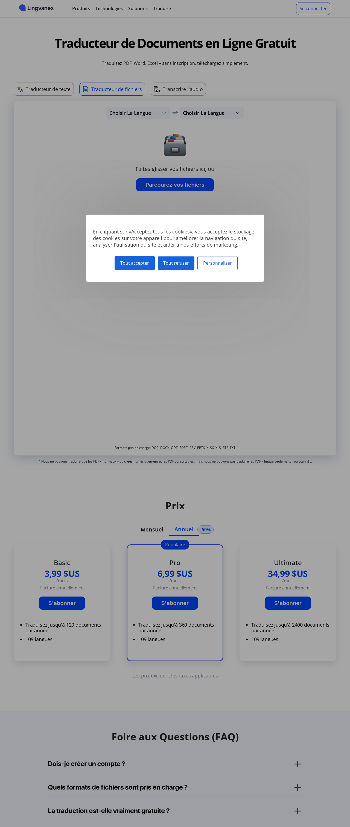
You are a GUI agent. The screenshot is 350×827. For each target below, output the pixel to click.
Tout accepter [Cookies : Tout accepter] (134, 263)
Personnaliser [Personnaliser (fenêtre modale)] (217, 263)
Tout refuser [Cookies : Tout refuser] (176, 263)
